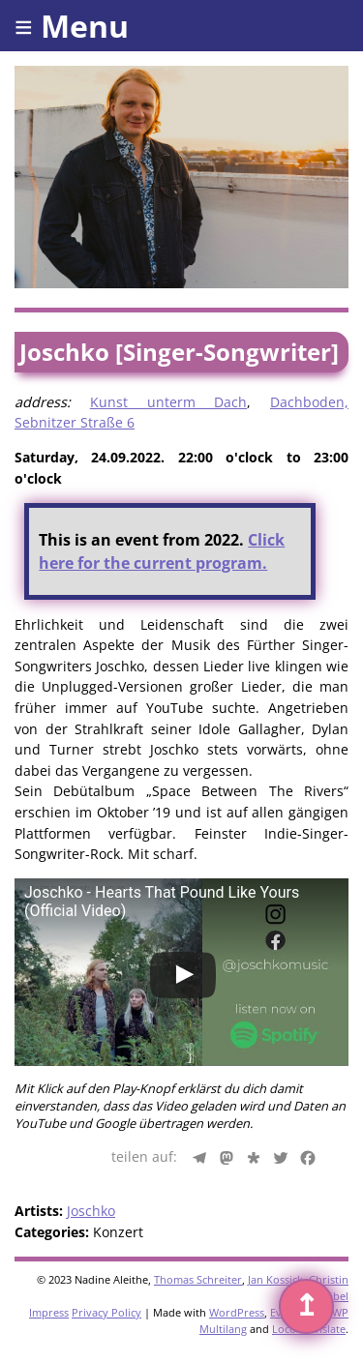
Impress (49, 1312)
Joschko (91, 1210)
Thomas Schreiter (198, 1279)
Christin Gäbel (328, 1287)
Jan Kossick (275, 1279)
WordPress (236, 1312)
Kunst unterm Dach (169, 402)
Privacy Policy (106, 1312)
